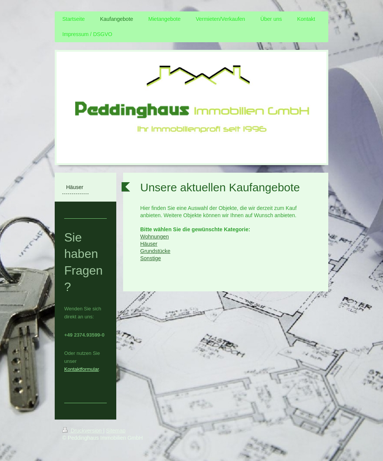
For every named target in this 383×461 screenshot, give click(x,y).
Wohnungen (154, 237)
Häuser (148, 244)
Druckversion (82, 431)
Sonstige (150, 258)
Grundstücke (155, 251)
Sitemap (115, 431)
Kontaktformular (81, 369)
